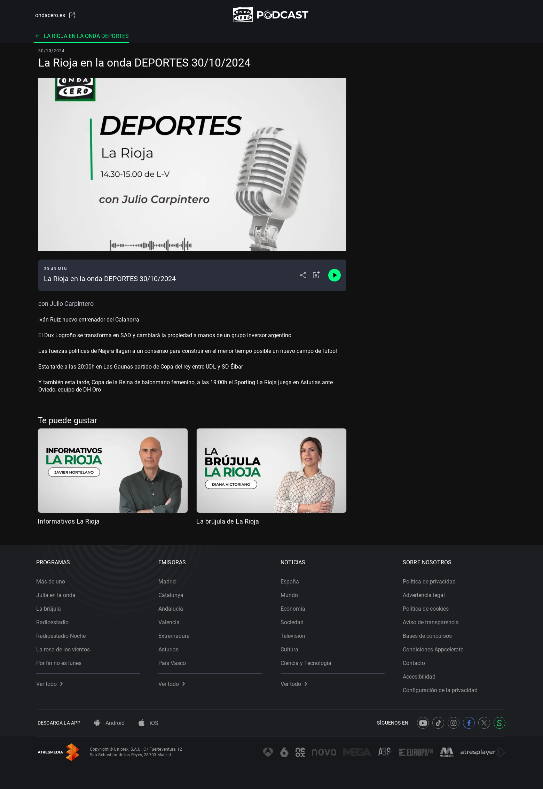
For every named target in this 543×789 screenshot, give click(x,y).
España (291, 580)
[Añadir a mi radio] (316, 276)
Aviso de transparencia (432, 621)
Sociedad (293, 621)
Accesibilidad (420, 675)
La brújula (50, 607)
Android (109, 723)
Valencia (170, 621)
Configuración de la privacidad (441, 689)
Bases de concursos (428, 634)
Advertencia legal (425, 593)
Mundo (290, 593)
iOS (148, 723)
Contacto (415, 661)
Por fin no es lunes (60, 661)
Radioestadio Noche (62, 634)
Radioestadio (54, 621)
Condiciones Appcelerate (434, 648)
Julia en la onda (57, 593)
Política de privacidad (430, 580)
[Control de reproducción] (334, 276)
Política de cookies (427, 607)
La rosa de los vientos (64, 648)
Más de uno (52, 580)
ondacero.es (54, 15)
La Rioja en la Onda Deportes (81, 36)
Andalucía (172, 607)
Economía (294, 607)
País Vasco (173, 661)
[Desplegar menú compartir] (303, 276)
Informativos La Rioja (69, 521)
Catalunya (172, 593)
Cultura (291, 648)
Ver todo (51, 682)
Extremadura (175, 634)
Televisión (294, 634)
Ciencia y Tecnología (307, 661)
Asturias (170, 648)
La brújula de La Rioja (227, 521)
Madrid (168, 580)
